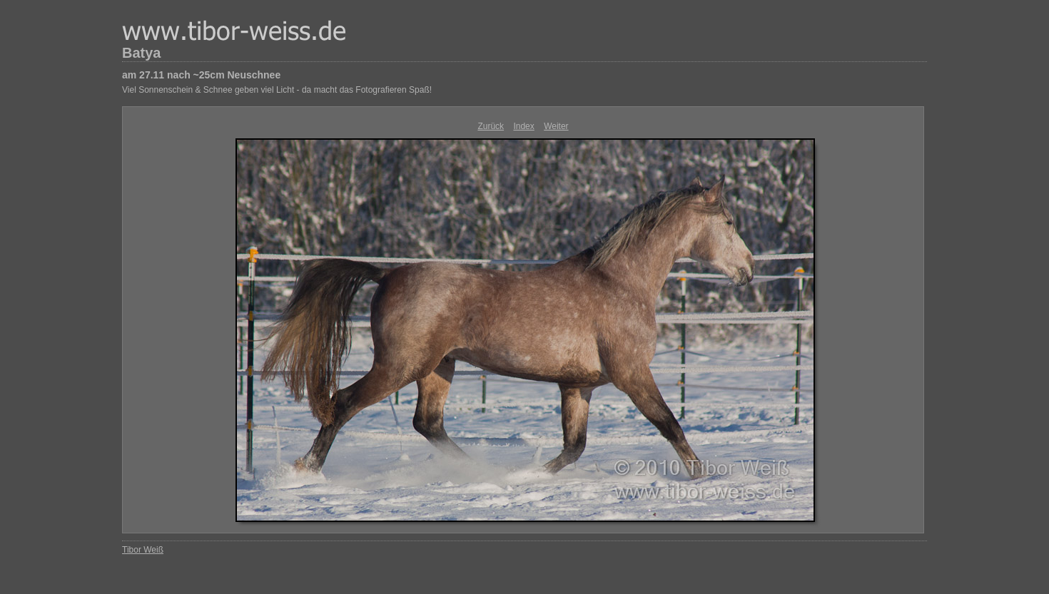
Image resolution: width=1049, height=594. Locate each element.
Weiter (556, 126)
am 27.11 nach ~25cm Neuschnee (201, 75)
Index (523, 126)
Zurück (490, 126)
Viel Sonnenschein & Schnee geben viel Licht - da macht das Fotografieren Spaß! (277, 90)
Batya (141, 53)
